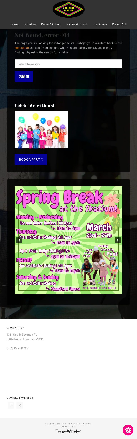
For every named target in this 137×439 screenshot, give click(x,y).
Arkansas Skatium (68, 9)
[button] (19, 240)
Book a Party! (31, 159)
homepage (22, 47)
